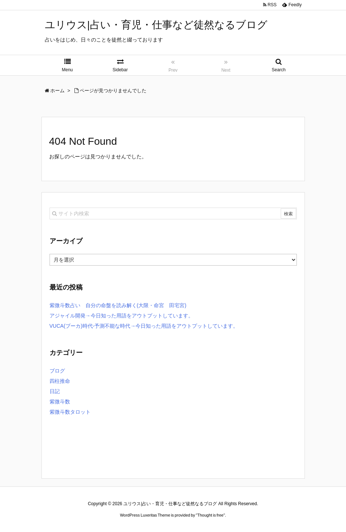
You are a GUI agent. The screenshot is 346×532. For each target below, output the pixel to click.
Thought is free (210, 515)
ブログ (57, 371)
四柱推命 (60, 381)
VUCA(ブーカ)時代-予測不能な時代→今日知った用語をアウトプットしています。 (144, 326)
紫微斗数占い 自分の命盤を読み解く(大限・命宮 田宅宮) (118, 305)
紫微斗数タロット (70, 412)
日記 (55, 391)
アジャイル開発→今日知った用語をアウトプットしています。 (121, 316)
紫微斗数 (60, 402)
